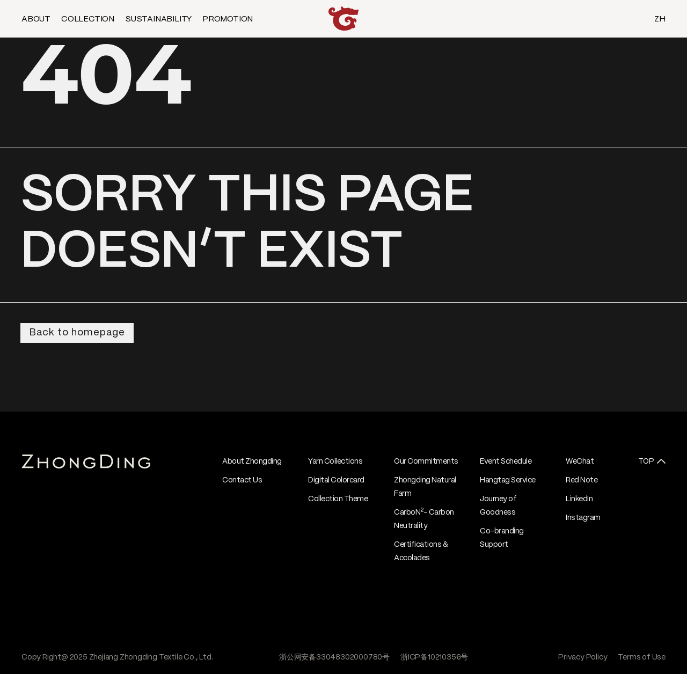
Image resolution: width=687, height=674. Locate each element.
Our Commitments (426, 461)
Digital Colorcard (336, 480)
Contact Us (242, 480)
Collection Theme (338, 499)
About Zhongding (252, 461)
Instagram (583, 518)
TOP (646, 461)
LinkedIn (579, 499)
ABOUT (35, 19)
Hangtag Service (508, 480)
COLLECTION (87, 19)
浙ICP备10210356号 (434, 657)
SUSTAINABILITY (158, 19)
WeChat (580, 461)
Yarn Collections (335, 461)
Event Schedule (505, 461)
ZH (660, 19)
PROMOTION (227, 19)
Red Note (581, 480)
